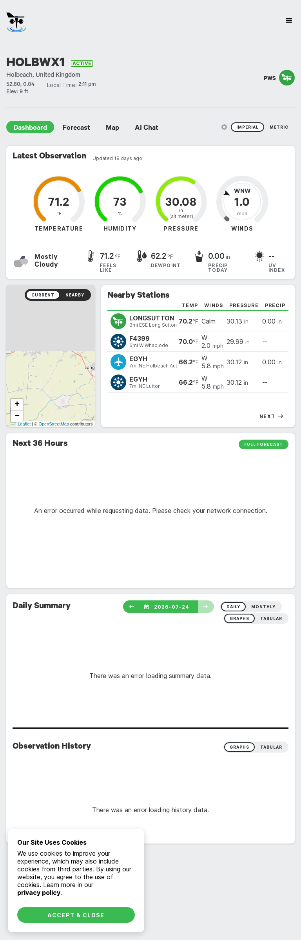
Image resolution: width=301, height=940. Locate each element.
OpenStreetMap (53, 424)
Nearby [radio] (74, 295)
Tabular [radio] (271, 747)
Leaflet (24, 424)
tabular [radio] (271, 618)
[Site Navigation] (289, 20)
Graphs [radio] (239, 747)
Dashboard (30, 129)
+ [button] (17, 405)
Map (112, 129)
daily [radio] (233, 606)
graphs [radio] (239, 618)
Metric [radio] (279, 127)
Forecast (76, 129)
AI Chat (146, 129)
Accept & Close (76, 915)
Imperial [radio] (247, 127)
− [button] (17, 416)
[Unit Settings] (224, 127)
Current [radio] (42, 295)
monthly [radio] (263, 606)
